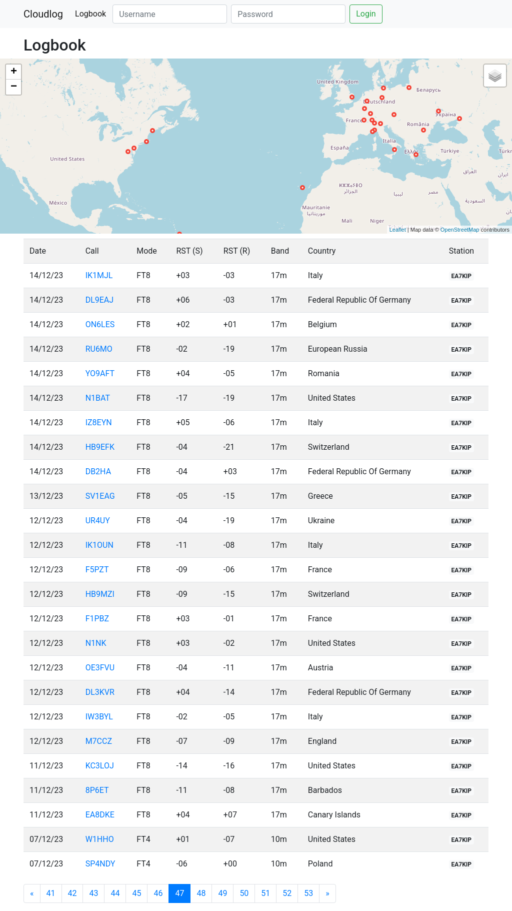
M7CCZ (99, 741)
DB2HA (98, 471)
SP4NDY (101, 863)
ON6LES (100, 324)
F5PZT (97, 569)
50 (244, 893)
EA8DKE (100, 814)
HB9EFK (100, 447)
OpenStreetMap (460, 230)
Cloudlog (43, 14)
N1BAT (98, 398)
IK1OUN (100, 545)
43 (93, 893)
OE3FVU (100, 667)
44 (115, 893)
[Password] (288, 14)
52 (287, 893)
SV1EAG (100, 496)
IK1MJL (99, 275)
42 (72, 893)
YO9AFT (100, 373)
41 (51, 893)
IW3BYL (99, 716)
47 (182, 893)
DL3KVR (100, 692)
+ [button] (13, 72)
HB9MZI (100, 594)
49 (222, 893)
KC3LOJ (100, 765)
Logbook (90, 14)
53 (308, 893)
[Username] (169, 14)
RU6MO (99, 349)
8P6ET (97, 790)
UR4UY (98, 520)
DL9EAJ (100, 300)
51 (265, 893)
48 (201, 893)
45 (136, 893)
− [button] (13, 87)
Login (366, 14)
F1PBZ (97, 618)
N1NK (96, 643)
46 (158, 893)
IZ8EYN (99, 422)
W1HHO (100, 839)
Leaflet (398, 230)
